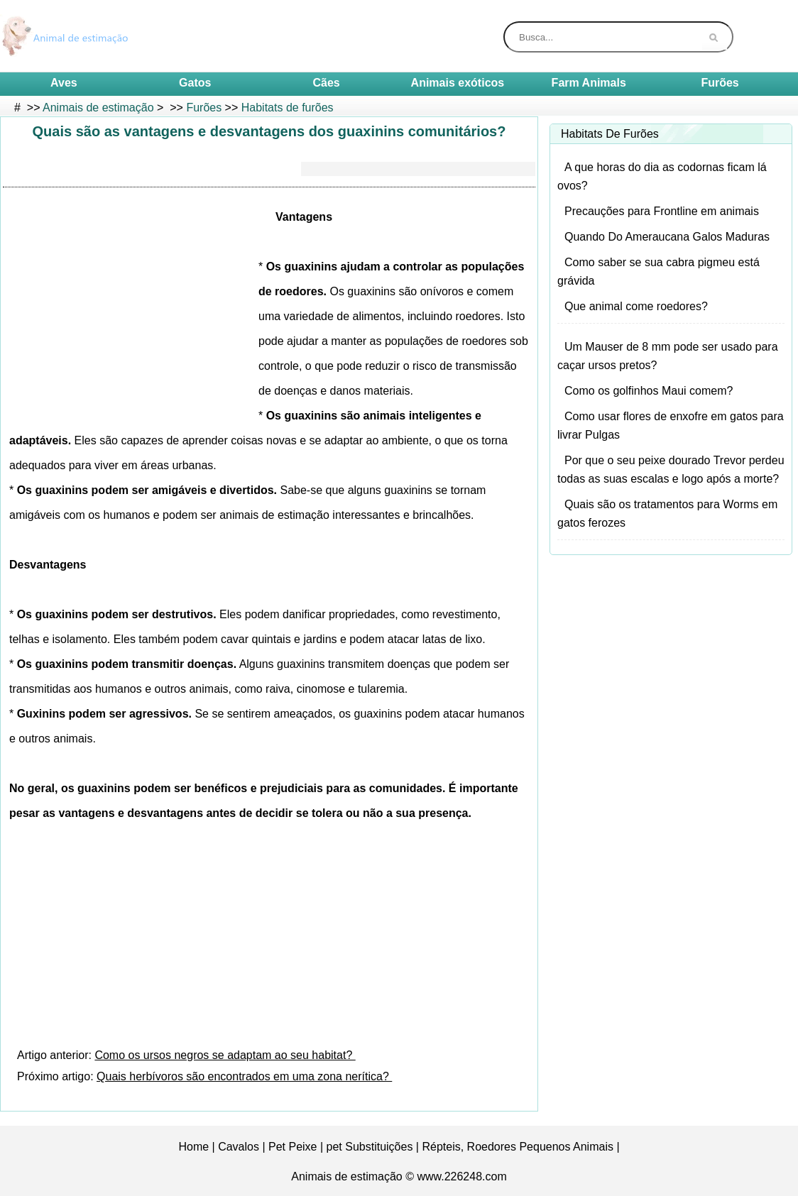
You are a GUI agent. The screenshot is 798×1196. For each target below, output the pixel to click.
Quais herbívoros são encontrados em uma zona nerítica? (244, 1076)
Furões (719, 83)
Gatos (195, 83)
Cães (325, 83)
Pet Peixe (292, 1147)
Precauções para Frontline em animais (661, 211)
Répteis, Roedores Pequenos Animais (517, 1147)
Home (193, 1147)
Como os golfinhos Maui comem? (648, 391)
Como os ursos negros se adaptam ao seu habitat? (224, 1055)
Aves (63, 83)
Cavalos (238, 1147)
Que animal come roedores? (636, 306)
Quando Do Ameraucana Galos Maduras (667, 237)
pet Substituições (370, 1147)
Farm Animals (589, 83)
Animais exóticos (458, 83)
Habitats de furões (287, 108)
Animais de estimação (98, 108)
